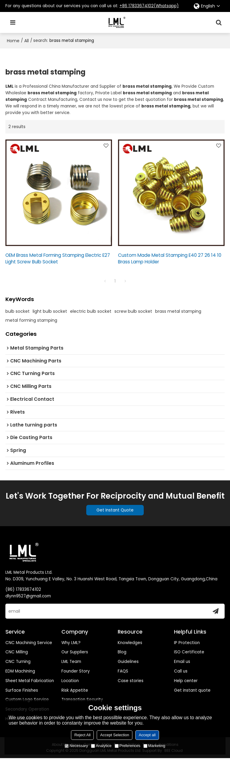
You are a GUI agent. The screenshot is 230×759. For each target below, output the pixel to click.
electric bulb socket (90, 312)
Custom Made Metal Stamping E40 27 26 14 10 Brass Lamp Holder (169, 258)
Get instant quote (192, 691)
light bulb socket (50, 312)
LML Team (71, 662)
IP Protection (187, 643)
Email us (182, 662)
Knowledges (130, 643)
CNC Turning (18, 662)
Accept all (147, 735)
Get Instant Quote (115, 510)
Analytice (101, 745)
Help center (186, 681)
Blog (122, 652)
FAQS (123, 672)
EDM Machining (20, 672)
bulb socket (17, 312)
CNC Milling (16, 652)
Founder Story (75, 672)
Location (70, 681)
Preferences (127, 745)
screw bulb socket (133, 312)
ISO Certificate (189, 652)
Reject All (82, 735)
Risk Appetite (74, 691)
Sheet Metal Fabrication (29, 681)
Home (13, 41)
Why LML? (71, 643)
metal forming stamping (31, 321)
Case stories (130, 681)
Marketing (154, 745)
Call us (180, 672)
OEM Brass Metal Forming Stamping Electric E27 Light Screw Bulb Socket (57, 258)
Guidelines (128, 662)
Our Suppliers (74, 652)
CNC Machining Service (28, 643)
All (26, 41)
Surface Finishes (21, 691)
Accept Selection (114, 735)
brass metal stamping (178, 312)
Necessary (76, 745)
